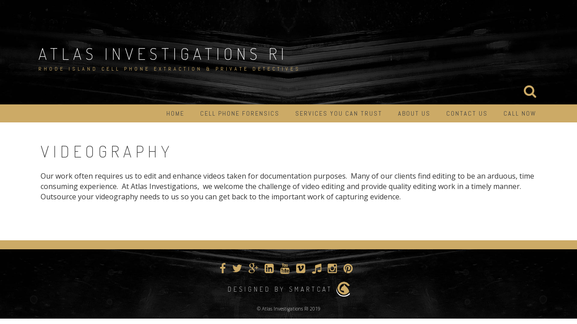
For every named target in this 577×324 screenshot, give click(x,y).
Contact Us (467, 113)
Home (175, 113)
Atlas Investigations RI (163, 53)
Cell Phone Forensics (239, 113)
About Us (414, 113)
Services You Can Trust (338, 113)
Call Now (520, 113)
